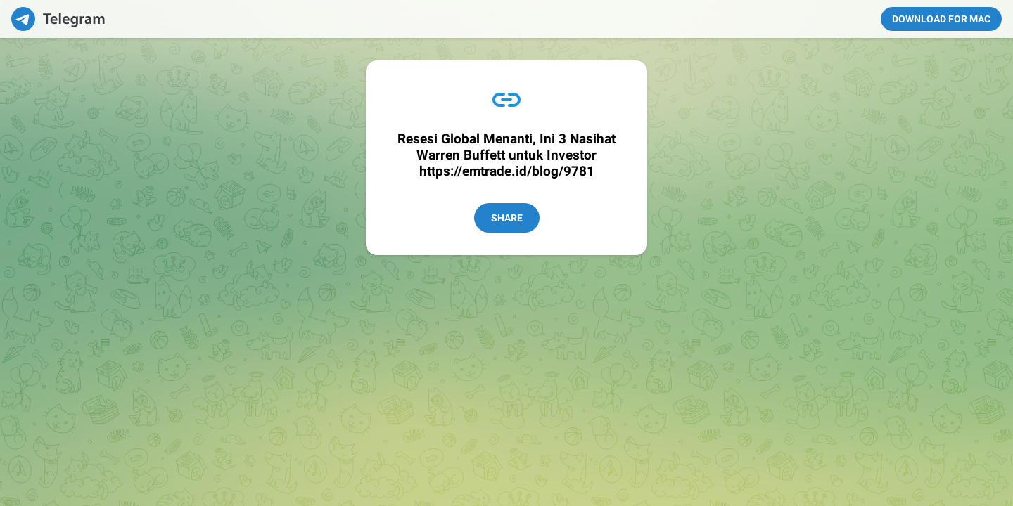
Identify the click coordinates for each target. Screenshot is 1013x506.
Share (507, 217)
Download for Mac (941, 19)
